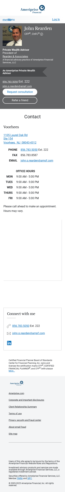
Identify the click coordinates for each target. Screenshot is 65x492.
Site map (13, 433)
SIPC (29, 478)
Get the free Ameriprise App (35, 451)
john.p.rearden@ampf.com (17, 86)
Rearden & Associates (15, 56)
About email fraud (17, 427)
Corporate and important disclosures (26, 400)
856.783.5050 (10, 81)
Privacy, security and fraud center (25, 420)
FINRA (20, 478)
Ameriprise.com (16, 393)
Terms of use (15, 413)
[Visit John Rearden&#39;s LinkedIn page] (9, 343)
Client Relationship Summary (23, 406)
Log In (56, 19)
